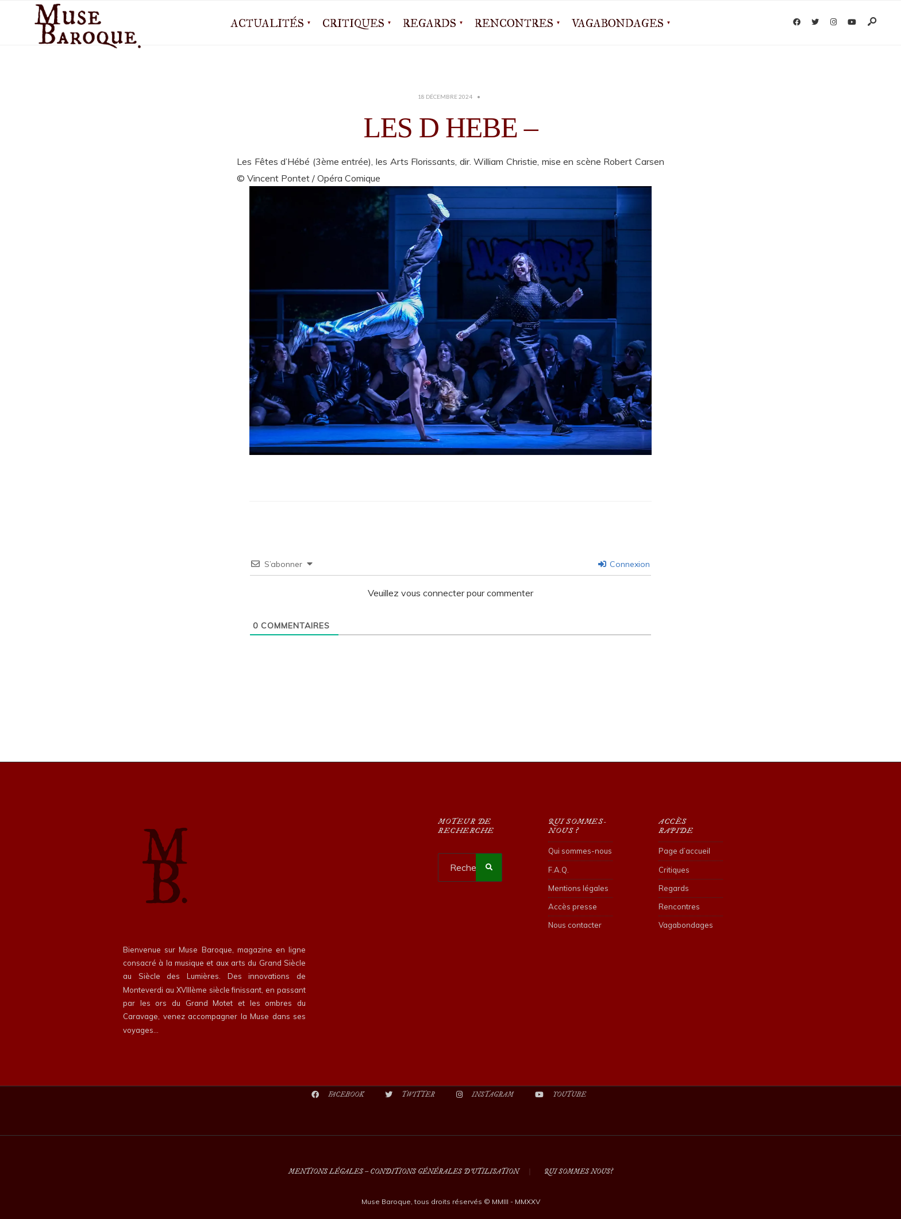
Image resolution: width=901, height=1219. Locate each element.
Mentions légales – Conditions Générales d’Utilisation (403, 1171)
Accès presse (572, 906)
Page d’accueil (684, 850)
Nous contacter (575, 924)
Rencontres (514, 23)
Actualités (267, 23)
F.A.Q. (558, 869)
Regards (429, 23)
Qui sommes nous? (578, 1171)
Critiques (353, 23)
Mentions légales (578, 888)
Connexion (624, 564)
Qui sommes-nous (580, 850)
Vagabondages (618, 23)
